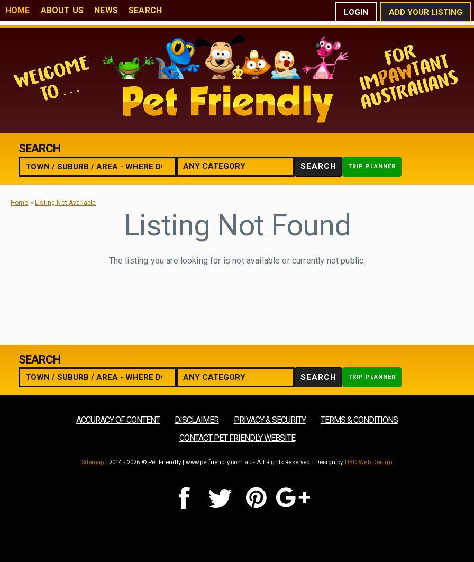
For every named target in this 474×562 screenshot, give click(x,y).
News (106, 10)
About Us (62, 10)
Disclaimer (196, 420)
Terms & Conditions (359, 420)
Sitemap (92, 462)
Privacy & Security (270, 420)
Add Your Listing (425, 12)
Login (356, 12)
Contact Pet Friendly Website (237, 438)
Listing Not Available (65, 202)
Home (17, 10)
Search (145, 10)
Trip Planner (372, 166)
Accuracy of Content (118, 420)
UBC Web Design (369, 462)
